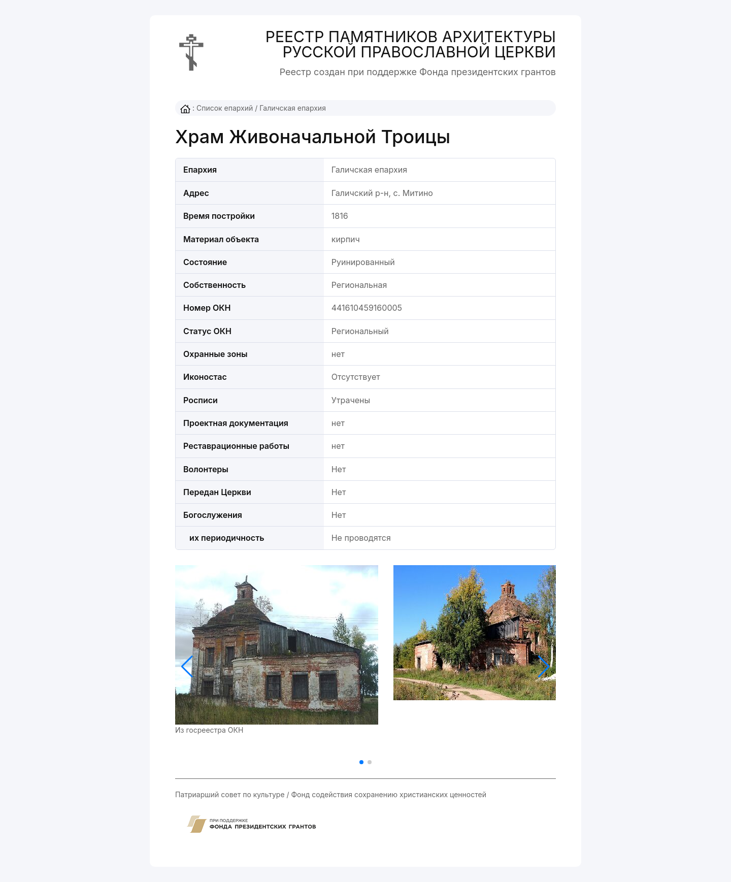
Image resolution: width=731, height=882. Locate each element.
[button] (544, 667)
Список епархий (224, 108)
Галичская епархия (292, 108)
